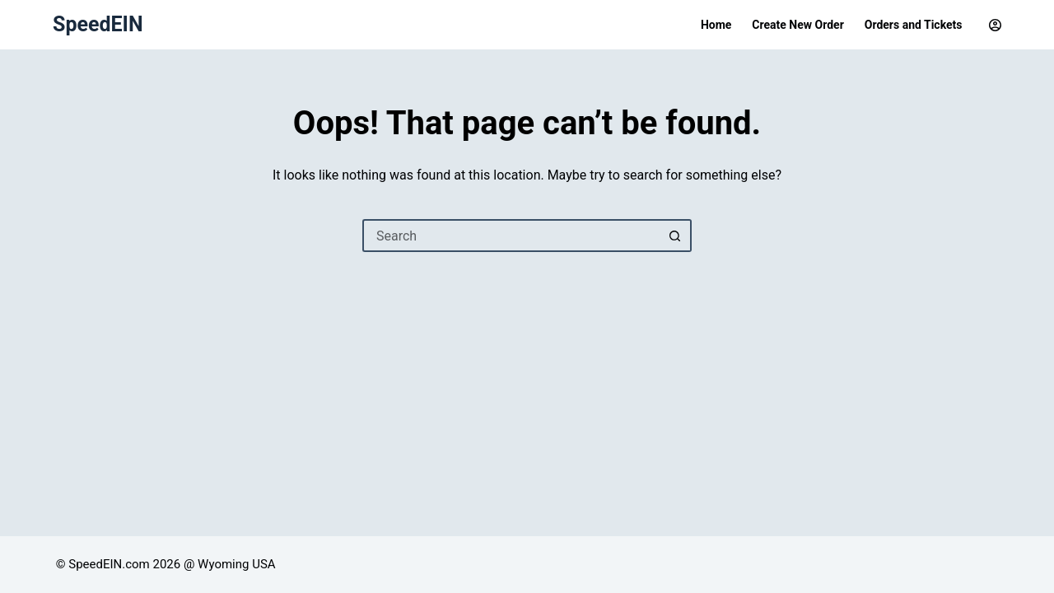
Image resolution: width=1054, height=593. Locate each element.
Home (716, 24)
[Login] (995, 25)
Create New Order (797, 24)
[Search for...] (510, 235)
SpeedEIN (98, 24)
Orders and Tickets (914, 24)
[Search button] (675, 235)
